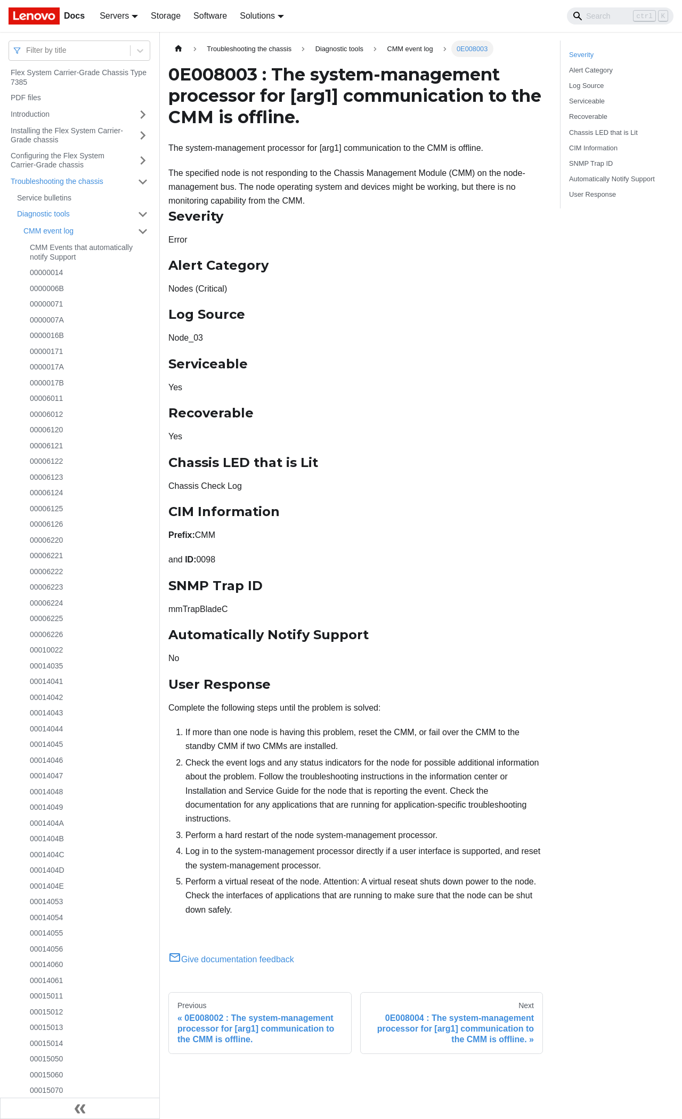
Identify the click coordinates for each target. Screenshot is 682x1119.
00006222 (46, 571)
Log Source (586, 86)
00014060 (46, 964)
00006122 (46, 461)
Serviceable (587, 101)
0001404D (47, 870)
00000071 (46, 304)
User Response (592, 194)
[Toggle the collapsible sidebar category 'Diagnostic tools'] (143, 214)
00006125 (46, 508)
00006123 (46, 477)
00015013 (46, 1027)
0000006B (47, 288)
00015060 (46, 1074)
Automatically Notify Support (612, 179)
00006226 (46, 634)
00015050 (46, 1058)
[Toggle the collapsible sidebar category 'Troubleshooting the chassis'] (143, 181)
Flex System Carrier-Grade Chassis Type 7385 (79, 77)
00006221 (46, 555)
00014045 (46, 744)
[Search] (620, 16)
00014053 (46, 901)
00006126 (46, 524)
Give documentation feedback (231, 959)
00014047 (46, 775)
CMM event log (48, 231)
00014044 (46, 728)
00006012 (46, 414)
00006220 (46, 540)
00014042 (46, 697)
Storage (166, 15)
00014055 (46, 933)
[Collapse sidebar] (80, 1108)
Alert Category (591, 70)
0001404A (47, 823)
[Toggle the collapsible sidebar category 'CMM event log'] (143, 231)
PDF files (26, 97)
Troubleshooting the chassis (57, 181)
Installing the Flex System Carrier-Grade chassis (67, 135)
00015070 (46, 1090)
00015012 (46, 1012)
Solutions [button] (257, 15)
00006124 (46, 492)
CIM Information (593, 148)
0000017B (47, 383)
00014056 (46, 949)
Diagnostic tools (43, 214)
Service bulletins (44, 198)
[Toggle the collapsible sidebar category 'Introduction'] (143, 114)
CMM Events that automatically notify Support (81, 252)
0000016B (47, 335)
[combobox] (27, 50)
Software (210, 15)
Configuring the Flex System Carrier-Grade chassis (57, 160)
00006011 (46, 398)
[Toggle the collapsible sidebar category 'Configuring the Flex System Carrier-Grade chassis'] (143, 160)
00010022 (46, 650)
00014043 (46, 713)
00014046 (46, 760)
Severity (581, 55)
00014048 (46, 791)
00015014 (46, 1043)
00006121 (46, 445)
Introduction (30, 114)
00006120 (46, 429)
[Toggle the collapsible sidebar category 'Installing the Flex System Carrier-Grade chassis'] (143, 135)
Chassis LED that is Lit (603, 132)
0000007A (47, 320)
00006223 (46, 587)
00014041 (46, 681)
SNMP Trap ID (591, 163)
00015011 (46, 996)
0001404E (47, 886)
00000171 (46, 351)
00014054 (46, 917)
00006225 (46, 618)
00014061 (46, 980)
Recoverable (588, 116)
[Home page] (178, 49)
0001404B (47, 838)
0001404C (47, 854)
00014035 (46, 666)
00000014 (46, 272)
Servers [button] (114, 15)
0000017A (47, 367)
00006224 (46, 603)
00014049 (46, 807)
